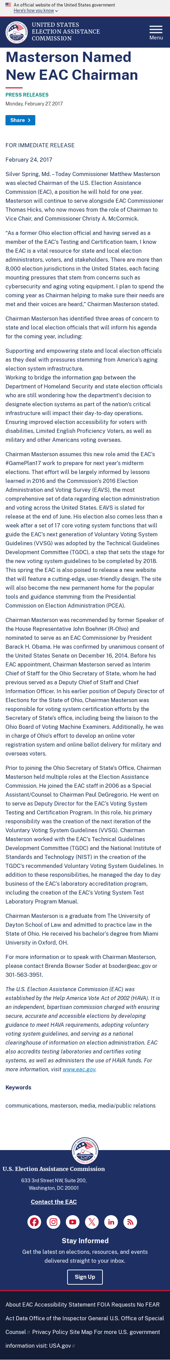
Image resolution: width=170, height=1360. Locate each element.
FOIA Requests (116, 1304)
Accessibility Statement (65, 1304)
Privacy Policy (50, 1332)
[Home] (16, 42)
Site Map (81, 1332)
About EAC (19, 1304)
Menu (156, 31)
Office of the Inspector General (68, 1318)
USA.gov (62, 1346)
